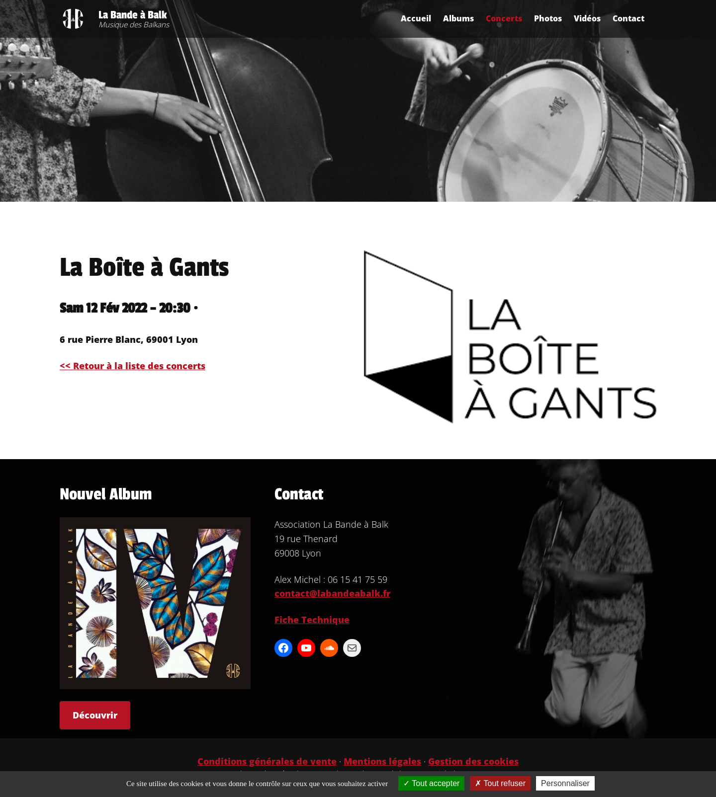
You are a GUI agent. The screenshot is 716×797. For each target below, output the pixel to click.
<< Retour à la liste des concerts (132, 366)
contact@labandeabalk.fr (332, 593)
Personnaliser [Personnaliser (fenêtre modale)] (565, 783)
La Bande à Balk (132, 14)
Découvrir (95, 715)
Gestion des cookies (473, 761)
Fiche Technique (312, 620)
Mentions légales (382, 761)
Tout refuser (500, 783)
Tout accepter (431, 783)
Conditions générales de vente (267, 761)
